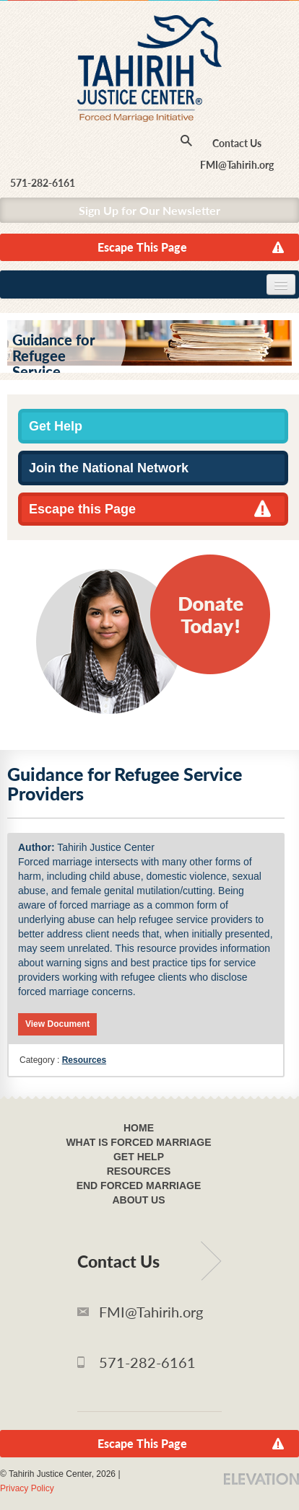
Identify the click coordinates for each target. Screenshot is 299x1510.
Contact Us (236, 143)
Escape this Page (82, 509)
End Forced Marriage (139, 1185)
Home (139, 1128)
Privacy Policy (27, 1488)
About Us (138, 1200)
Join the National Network (108, 468)
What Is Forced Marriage (138, 1142)
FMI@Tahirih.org (237, 165)
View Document (57, 1024)
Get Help (55, 426)
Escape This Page (142, 247)
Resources (84, 1060)
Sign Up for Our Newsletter (149, 210)
